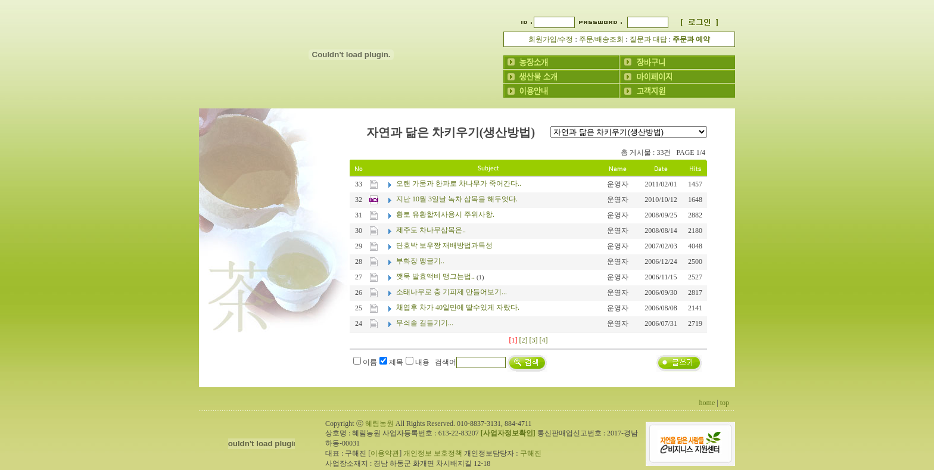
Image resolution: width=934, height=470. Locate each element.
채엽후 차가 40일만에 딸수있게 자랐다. (457, 307)
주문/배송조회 (601, 39)
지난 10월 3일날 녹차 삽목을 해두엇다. (457, 199)
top (724, 403)
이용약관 (385, 453)
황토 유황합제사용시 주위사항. (445, 214)
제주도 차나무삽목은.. (431, 230)
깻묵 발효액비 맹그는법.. (435, 276)
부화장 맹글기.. (420, 261)
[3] (534, 340)
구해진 (530, 453)
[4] (544, 340)
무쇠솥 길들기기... (424, 323)
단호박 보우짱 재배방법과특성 (444, 245)
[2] (523, 340)
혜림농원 (379, 423)
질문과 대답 (648, 39)
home (707, 403)
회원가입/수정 (550, 39)
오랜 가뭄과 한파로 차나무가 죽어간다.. (458, 183)
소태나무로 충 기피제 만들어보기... (451, 292)
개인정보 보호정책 (432, 453)
